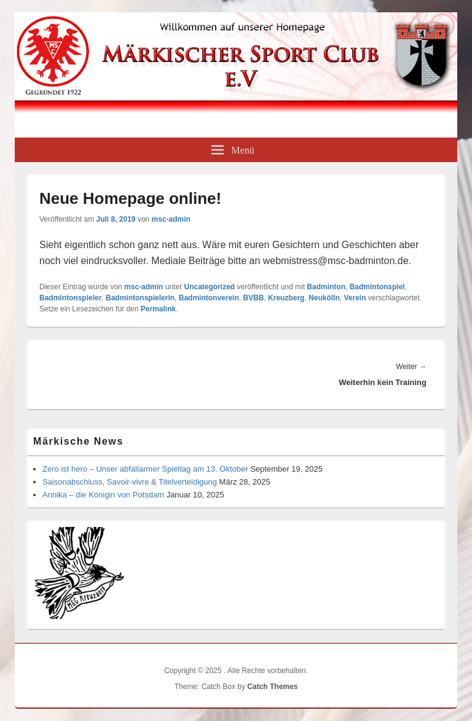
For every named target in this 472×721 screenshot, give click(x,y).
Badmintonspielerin (140, 298)
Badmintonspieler (70, 298)
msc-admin (171, 219)
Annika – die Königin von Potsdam (103, 494)
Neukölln (324, 298)
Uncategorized (209, 287)
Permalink (158, 309)
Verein (355, 298)
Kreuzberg (286, 298)
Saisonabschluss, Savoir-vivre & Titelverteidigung (129, 481)
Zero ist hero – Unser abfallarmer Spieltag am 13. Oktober (145, 469)
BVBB (253, 298)
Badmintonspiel (377, 287)
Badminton (326, 287)
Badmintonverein (209, 298)
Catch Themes (272, 686)
